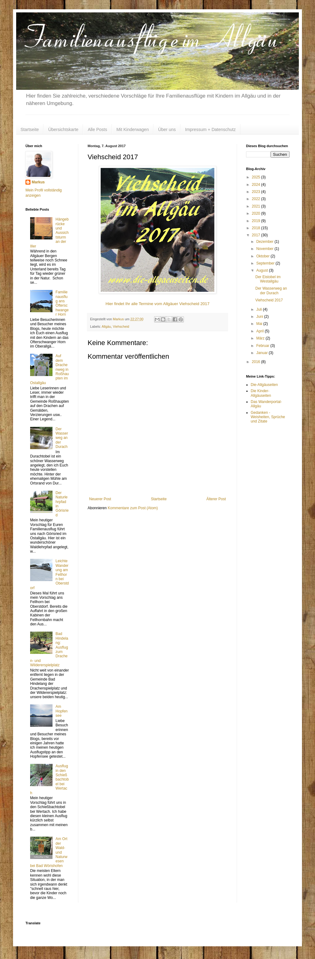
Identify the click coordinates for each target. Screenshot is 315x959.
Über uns (167, 129)
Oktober (263, 256)
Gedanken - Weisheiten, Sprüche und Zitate (268, 417)
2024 (256, 184)
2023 (256, 192)
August (262, 270)
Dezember (265, 241)
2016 (256, 362)
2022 (256, 199)
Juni (260, 316)
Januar (262, 353)
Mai (259, 324)
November (265, 249)
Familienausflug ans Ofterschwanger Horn (62, 303)
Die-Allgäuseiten (264, 385)
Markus (38, 182)
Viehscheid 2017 (269, 300)
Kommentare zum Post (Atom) (133, 508)
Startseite (30, 129)
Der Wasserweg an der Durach (62, 438)
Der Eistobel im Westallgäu (268, 279)
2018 (256, 228)
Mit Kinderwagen (132, 129)
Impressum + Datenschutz (210, 129)
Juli (259, 309)
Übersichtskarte (63, 129)
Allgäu (106, 326)
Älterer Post (216, 499)
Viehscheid (121, 326)
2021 (256, 206)
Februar (263, 346)
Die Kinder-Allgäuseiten (261, 393)
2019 (256, 221)
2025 (256, 177)
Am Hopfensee (62, 711)
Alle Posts (97, 129)
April (260, 331)
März (261, 338)
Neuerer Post (100, 499)
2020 (256, 213)
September (266, 263)
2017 (256, 235)
